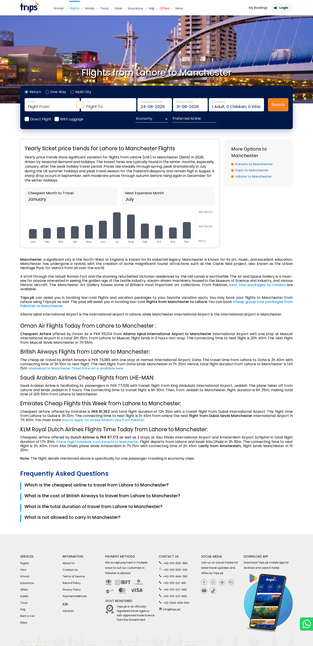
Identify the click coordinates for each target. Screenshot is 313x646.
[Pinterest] (222, 582)
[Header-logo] (30, 11)
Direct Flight (40, 119)
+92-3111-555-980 (173, 562)
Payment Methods (75, 596)
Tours (104, 8)
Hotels (90, 8)
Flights (74, 8)
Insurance (135, 8)
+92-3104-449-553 (174, 602)
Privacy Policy (72, 589)
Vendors (68, 611)
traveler (236, 104)
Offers (165, 8)
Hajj (151, 8)
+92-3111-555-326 (173, 569)
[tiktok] (213, 591)
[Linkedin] (231, 582)
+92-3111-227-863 (173, 595)
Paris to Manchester (252, 170)
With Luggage (71, 119)
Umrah (59, 8)
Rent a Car (27, 616)
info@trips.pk (169, 609)
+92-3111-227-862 (173, 589)
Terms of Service (74, 576)
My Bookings (258, 8)
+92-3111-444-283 (173, 576)
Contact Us (70, 570)
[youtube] (204, 591)
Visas (118, 8)
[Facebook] (204, 582)
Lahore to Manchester (254, 176)
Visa (23, 570)
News (23, 622)
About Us (69, 563)
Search (278, 104)
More (179, 8)
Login (283, 8)
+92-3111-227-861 (172, 582)
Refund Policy (72, 583)
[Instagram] (213, 582)
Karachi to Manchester (254, 164)
